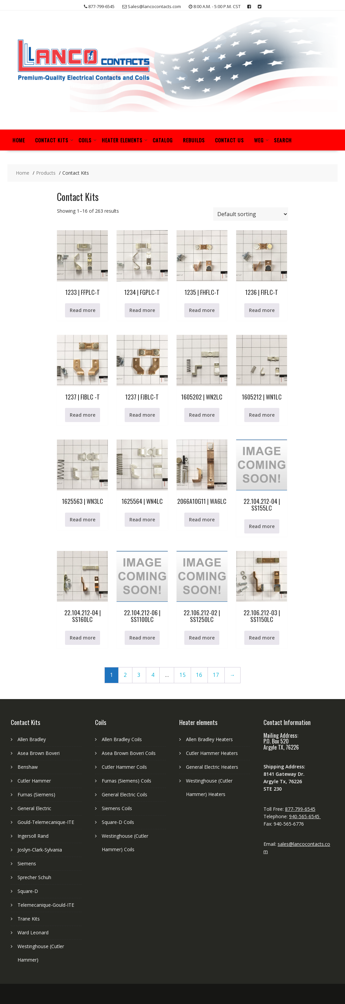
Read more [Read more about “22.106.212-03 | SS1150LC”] (262, 637)
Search (283, 140)
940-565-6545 (305, 816)
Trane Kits (29, 918)
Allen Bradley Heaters (209, 739)
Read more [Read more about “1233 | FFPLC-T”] (82, 310)
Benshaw (28, 767)
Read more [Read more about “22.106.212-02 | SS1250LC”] (202, 637)
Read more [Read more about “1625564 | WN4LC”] (142, 519)
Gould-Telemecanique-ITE (46, 822)
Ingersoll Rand (33, 836)
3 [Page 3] (138, 675)
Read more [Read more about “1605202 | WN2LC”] (202, 415)
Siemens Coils (117, 808)
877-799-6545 (300, 809)
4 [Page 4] (152, 675)
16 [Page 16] (199, 675)
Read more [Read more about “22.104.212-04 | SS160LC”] (82, 637)
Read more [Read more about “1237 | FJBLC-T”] (142, 415)
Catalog (163, 140)
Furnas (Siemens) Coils (126, 780)
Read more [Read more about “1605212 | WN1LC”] (262, 415)
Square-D (28, 891)
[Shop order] (250, 214)
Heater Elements (122, 140)
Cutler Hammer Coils (124, 767)
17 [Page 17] (216, 675)
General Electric (34, 808)
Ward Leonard (33, 932)
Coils (85, 140)
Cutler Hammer (34, 780)
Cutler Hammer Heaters (212, 753)
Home (18, 140)
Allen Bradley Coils (122, 739)
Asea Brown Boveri (39, 753)
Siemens (27, 863)
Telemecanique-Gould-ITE (46, 905)
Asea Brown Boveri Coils (129, 753)
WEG (259, 140)
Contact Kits (51, 140)
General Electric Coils (124, 794)
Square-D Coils (118, 822)
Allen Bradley (32, 739)
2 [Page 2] (125, 675)
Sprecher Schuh (34, 877)
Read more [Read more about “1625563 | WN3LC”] (82, 519)
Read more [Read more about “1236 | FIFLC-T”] (262, 310)
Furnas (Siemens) (36, 794)
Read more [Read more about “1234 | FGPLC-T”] (142, 310)
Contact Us (229, 140)
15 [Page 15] (183, 675)
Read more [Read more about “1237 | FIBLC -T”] (82, 415)
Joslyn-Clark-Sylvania (40, 849)
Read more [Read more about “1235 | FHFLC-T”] (202, 310)
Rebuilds (194, 140)
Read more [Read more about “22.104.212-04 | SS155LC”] (262, 526)
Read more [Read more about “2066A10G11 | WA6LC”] (202, 519)
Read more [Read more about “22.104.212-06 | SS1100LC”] (142, 637)
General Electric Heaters (212, 767)
